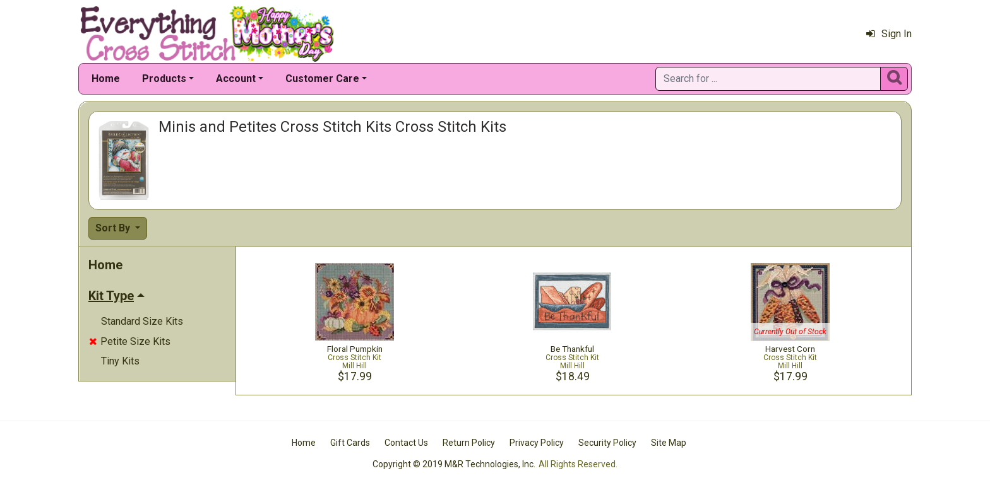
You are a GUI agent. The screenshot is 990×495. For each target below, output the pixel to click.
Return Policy (469, 443)
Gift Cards (350, 443)
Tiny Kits (120, 361)
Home (106, 78)
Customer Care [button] (322, 78)
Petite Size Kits (129, 341)
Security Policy (607, 443)
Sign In (889, 34)
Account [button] (236, 78)
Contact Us (406, 443)
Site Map (668, 443)
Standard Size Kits (142, 321)
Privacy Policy (537, 443)
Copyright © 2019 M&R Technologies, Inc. (454, 464)
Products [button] (164, 78)
